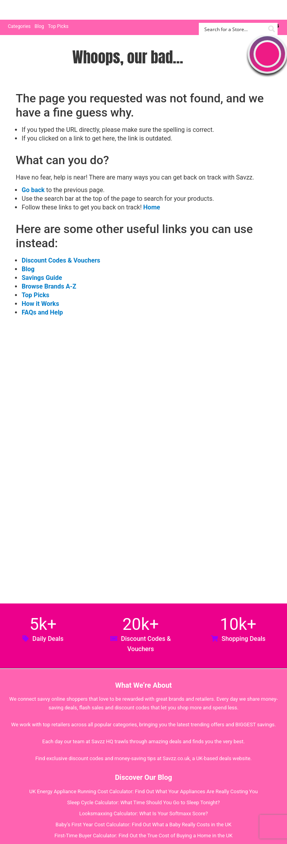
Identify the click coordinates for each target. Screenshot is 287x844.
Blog (39, 26)
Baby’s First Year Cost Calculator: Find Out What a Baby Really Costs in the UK (143, 824)
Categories (19, 26)
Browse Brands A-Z (49, 286)
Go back (33, 190)
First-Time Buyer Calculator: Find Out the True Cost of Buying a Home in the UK (143, 835)
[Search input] (233, 29)
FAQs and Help (42, 312)
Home (151, 207)
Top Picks (58, 26)
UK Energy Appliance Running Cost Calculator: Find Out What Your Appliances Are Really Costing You (143, 791)
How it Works (40, 303)
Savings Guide (42, 277)
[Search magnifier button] (271, 29)
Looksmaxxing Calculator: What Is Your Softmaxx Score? (143, 813)
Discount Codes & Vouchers (61, 260)
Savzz (47, 10)
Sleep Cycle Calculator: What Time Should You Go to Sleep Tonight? (143, 802)
